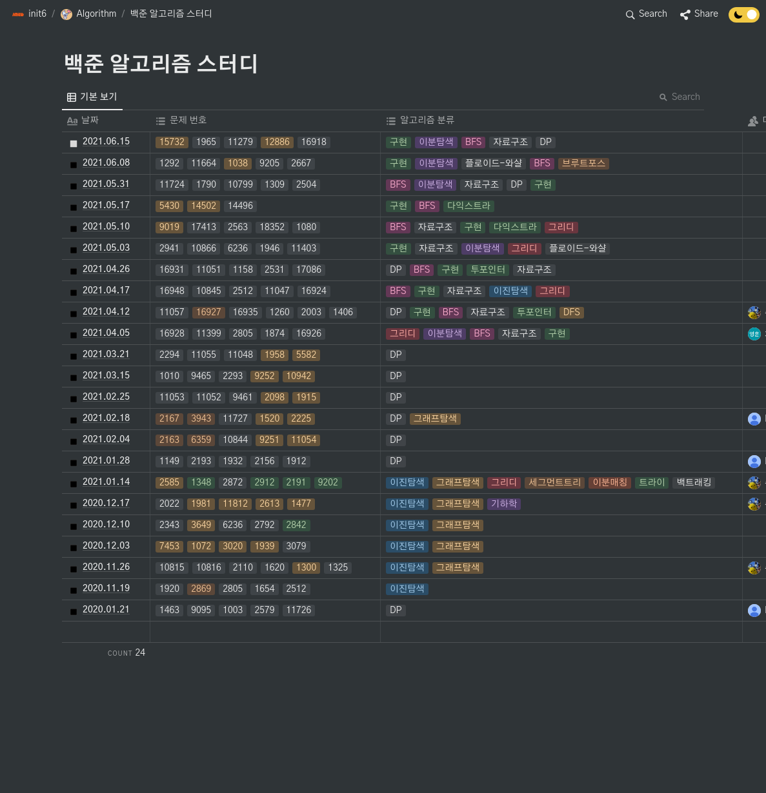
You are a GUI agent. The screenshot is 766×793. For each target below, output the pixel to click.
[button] (29, 15)
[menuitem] (92, 97)
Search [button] (679, 97)
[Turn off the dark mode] (744, 19)
